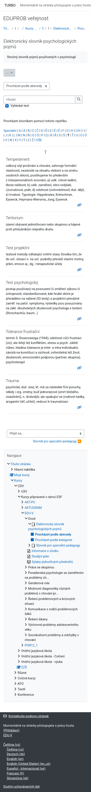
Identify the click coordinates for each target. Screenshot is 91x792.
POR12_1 (31, 645)
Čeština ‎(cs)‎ (11, 745)
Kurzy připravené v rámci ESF (32, 28)
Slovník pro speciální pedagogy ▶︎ (57, 441)
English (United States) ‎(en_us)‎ (28, 764)
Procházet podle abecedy (82, 28)
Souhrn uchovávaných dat (21, 786)
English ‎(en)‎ (15, 759)
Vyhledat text (19, 106)
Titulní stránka (6, 28)
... (10, 72)
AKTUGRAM (33, 508)
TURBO (9, 5)
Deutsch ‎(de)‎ (16, 754)
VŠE (39, 140)
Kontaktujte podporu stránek (26, 716)
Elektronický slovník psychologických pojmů (63, 28)
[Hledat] (39, 99)
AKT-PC (30, 502)
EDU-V (42, 28)
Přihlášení (11, 730)
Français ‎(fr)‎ (15, 773)
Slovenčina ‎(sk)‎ (17, 778)
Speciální (9, 131)
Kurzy (15, 28)
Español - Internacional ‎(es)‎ (26, 769)
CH (78, 131)
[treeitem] (45, 579)
